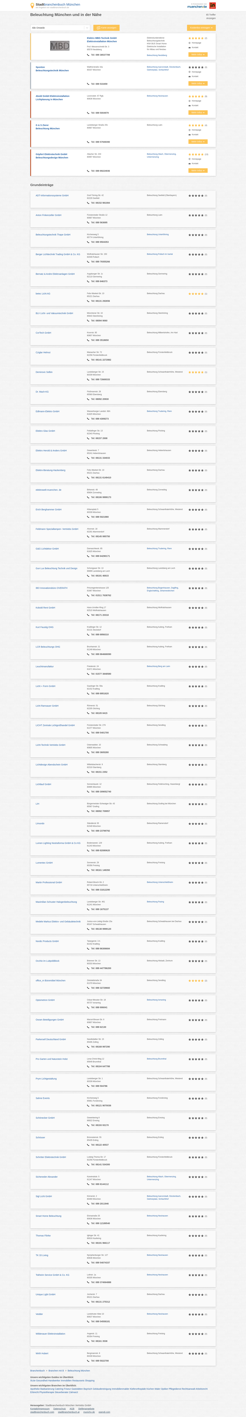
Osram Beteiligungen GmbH (50, 1019)
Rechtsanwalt (188, 1389)
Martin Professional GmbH (49, 882)
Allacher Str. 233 (117, 155)
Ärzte (33, 1380)
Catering (59, 1389)
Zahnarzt (73, 1392)
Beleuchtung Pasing (155, 902)
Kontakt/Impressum (40, 1408)
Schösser (40, 1137)
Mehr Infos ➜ (198, 54)
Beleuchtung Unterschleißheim (160, 882)
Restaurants (78, 1380)
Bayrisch (88, 1389)
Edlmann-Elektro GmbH (47, 411)
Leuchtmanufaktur (45, 666)
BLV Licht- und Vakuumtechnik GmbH (54, 313)
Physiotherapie (46, 1392)
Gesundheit (42, 1380)
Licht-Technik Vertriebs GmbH (50, 745)
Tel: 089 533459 (98, 84)
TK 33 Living (42, 1255)
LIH (37, 803)
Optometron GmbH (45, 1000)
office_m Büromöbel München (51, 980)
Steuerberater (62, 1392)
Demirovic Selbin (44, 372)
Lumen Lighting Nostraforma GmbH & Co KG (58, 843)
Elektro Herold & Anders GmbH (51, 450)
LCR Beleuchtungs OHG (48, 647)
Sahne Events (43, 1098)
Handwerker (54, 1380)
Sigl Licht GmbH (44, 1196)
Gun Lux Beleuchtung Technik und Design (56, 568)
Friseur (67, 1389)
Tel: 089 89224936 (100, 171)
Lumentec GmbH (44, 862)
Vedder (39, 1314)
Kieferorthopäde (138, 1389)
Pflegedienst (175, 1389)
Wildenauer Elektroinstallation (50, 1333)
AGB (72, 1408)
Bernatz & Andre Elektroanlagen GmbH (55, 274)
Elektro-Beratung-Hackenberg (50, 470)
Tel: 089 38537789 (100, 55)
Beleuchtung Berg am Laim (158, 666)
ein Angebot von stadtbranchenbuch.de (52, 7)
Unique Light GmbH (45, 1294)
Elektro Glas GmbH (45, 431)
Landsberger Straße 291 (117, 126)
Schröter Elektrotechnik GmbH (51, 1157)
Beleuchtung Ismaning (156, 1000)
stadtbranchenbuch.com (42, 1412)
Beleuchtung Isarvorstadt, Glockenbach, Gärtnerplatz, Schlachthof (164, 68)
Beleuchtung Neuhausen (157, 96)
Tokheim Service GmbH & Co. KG (52, 1275)
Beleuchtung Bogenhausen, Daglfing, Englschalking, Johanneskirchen (163, 589)
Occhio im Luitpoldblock (47, 961)
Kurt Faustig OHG (45, 627)
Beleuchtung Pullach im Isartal (160, 254)
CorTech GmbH (43, 332)
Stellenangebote (86, 1408)
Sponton (60, 69)
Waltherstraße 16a (117, 68)
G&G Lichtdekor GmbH (47, 548)
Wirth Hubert (42, 1353)
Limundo (40, 823)
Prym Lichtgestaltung (46, 1078)
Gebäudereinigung (102, 1389)
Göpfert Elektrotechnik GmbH (60, 156)
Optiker (164, 1389)
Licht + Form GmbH (45, 686)
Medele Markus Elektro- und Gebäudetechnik (58, 921)
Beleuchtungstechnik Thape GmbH (53, 234)
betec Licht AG (43, 293)
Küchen (150, 1389)
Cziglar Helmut (43, 352)
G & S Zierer (60, 127)
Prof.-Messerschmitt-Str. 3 (117, 48)
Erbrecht (34, 1392)
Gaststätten (77, 1389)
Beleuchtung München (79, 1370)
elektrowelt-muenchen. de (48, 490)
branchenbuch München (58, 4)
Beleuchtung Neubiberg (157, 55)
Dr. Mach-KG (42, 391)
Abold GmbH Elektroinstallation (60, 98)
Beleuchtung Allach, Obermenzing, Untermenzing (161, 155)
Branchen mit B (56, 1370)
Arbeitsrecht (202, 1389)
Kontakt (195, 47)
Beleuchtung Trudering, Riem (159, 411)
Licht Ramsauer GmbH (47, 706)
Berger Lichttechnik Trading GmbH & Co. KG (58, 254)
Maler (157, 1389)
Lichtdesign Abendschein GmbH (52, 764)
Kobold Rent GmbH (45, 607)
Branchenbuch (37, 1370)
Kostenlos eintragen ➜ (201, 27)
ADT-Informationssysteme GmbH (52, 195)
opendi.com (104, 1412)
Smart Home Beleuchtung (48, 1216)
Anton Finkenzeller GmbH (48, 215)
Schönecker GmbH (45, 1118)
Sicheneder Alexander (47, 1177)
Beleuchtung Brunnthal (156, 1059)
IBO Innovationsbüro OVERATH (51, 588)
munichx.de (89, 1412)
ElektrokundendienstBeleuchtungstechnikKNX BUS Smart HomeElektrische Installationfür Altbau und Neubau (157, 44)
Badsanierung (47, 1389)
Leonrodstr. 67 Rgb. (117, 97)
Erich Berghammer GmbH (49, 509)
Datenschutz (59, 1408)
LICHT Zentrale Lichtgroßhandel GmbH (55, 725)
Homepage (196, 43)
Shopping (89, 1380)
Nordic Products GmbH (47, 941)
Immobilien (66, 1380)
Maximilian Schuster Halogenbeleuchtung (56, 902)
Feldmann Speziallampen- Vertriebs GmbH (57, 529)
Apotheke (35, 1389)
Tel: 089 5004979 (99, 113)
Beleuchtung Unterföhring (158, 234)
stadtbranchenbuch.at (69, 1412)
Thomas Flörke (43, 1235)
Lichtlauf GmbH (43, 784)
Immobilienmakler (120, 1389)
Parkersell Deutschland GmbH (51, 1039)
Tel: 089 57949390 (100, 142)
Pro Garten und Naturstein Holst (52, 1059)
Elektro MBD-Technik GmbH (117, 40)
